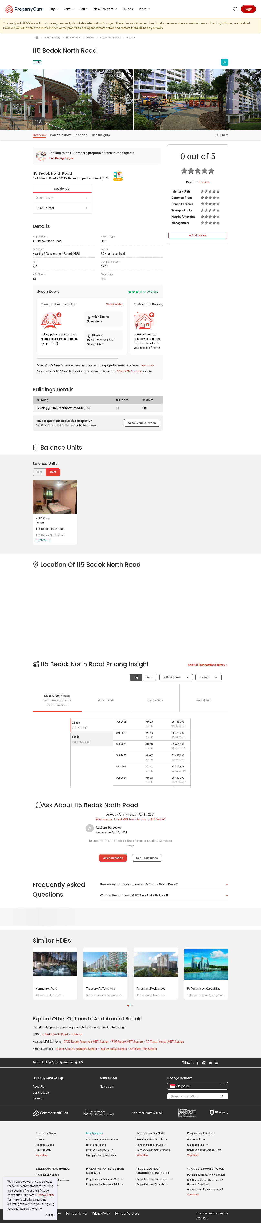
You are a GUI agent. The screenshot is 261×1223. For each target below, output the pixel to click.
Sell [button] (85, 9)
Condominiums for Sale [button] (152, 1145)
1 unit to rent (62, 208)
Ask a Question (113, 858)
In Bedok (76, 1034)
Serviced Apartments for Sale (153, 1150)
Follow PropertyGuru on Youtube (210, 1062)
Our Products (41, 1092)
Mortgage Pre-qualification (101, 1155)
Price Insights (100, 135)
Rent (53, 472)
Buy (136, 677)
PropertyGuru (46, 1133)
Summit (147, 1113)
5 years (205, 677)
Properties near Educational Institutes (153, 1171)
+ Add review (197, 235)
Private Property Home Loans (102, 1139)
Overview (39, 135)
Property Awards (99, 1113)
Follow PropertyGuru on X (222, 1063)
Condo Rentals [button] (197, 1145)
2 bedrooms (172, 677)
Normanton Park (46, 988)
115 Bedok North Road (50, 528)
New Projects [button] (106, 9)
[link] (97, 155)
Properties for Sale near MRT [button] (104, 1179)
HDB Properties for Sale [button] (152, 1140)
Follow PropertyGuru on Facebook (197, 1062)
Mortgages (94, 1133)
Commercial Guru (50, 1113)
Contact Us (108, 1078)
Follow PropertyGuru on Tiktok (226, 1063)
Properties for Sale (151, 1133)
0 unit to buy (62, 197)
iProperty (219, 1113)
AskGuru (40, 1139)
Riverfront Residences (151, 988)
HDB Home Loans (96, 1144)
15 (40, 120)
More (145, 9)
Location (80, 135)
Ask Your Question (142, 423)
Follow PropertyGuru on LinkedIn (216, 1062)
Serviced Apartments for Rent (204, 1150)
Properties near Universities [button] (154, 1179)
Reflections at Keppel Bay (203, 988)
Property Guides (45, 1144)
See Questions (147, 858)
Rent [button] (69, 9)
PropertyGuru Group (48, 1078)
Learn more (147, 365)
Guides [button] (127, 9)
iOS (79, 1062)
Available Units (60, 135)
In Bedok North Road (55, 1034)
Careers (38, 1098)
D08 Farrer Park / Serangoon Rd (205, 1189)
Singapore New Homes (52, 1169)
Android (66, 1062)
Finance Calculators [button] (99, 1150)
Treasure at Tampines (100, 988)
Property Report (187, 1113)
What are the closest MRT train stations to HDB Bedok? (131, 819)
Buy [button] (54, 9)
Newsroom (107, 1086)
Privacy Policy (45, 1195)
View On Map (114, 304)
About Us (38, 1086)
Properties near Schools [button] (152, 1184)
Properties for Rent (201, 1133)
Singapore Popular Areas (206, 1169)
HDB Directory (43, 1150)
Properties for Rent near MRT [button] (104, 1184)
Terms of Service (77, 1213)
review (204, 182)
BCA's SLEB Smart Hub (129, 371)
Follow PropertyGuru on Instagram (203, 1062)
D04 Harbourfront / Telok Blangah (206, 1174)
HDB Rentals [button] (196, 1140)
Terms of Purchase (127, 1213)
